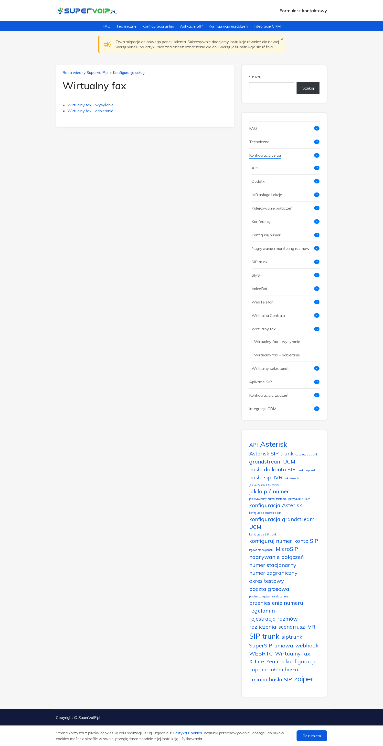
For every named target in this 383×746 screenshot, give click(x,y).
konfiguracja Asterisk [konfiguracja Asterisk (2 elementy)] (275, 505)
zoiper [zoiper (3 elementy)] (304, 678)
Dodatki (258, 181)
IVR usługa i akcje (267, 194)
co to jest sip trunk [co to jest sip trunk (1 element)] (307, 454)
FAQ (106, 26)
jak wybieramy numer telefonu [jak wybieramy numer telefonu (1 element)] (267, 499)
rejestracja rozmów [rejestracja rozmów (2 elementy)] (273, 618)
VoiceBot (259, 288)
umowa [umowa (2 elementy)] (283, 645)
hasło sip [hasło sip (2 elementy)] (260, 477)
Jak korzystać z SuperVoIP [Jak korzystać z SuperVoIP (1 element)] (264, 485)
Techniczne (126, 26)
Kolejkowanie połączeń (272, 208)
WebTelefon (263, 302)
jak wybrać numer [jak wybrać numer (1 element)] (299, 499)
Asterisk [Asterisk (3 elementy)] (273, 444)
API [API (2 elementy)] (253, 444)
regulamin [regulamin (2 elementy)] (262, 610)
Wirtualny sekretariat (270, 368)
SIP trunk (259, 261)
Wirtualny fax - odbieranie (90, 110)
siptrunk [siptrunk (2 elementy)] (292, 636)
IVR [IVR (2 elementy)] (278, 477)
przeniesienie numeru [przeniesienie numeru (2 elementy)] (276, 602)
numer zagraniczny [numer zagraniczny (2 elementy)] (273, 572)
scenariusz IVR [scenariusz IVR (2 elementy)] (296, 626)
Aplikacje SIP (191, 26)
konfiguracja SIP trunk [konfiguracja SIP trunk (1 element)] (263, 534)
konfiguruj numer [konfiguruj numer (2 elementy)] (270, 540)
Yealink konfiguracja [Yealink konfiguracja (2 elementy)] (291, 661)
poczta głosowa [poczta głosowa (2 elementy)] (269, 588)
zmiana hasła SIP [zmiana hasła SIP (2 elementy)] (270, 679)
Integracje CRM (267, 26)
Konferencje (262, 221)
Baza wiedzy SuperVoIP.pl (85, 72)
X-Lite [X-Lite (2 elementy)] (256, 661)
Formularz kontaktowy (303, 10)
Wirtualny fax (264, 328)
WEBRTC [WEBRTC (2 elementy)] (261, 653)
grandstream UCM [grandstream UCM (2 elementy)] (272, 461)
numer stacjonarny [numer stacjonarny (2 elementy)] (272, 565)
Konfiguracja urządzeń (228, 26)
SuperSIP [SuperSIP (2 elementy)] (260, 645)
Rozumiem (312, 735)
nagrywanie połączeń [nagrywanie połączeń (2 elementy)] (276, 557)
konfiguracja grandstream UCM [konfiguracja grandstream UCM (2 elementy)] (281, 523)
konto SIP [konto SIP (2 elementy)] (306, 540)
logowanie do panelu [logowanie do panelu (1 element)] (261, 550)
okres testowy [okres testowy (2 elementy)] (266, 580)
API (255, 167)
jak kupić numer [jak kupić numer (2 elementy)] (269, 491)
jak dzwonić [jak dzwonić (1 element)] (292, 478)
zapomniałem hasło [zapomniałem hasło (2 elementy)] (273, 669)
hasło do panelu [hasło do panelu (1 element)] (307, 470)
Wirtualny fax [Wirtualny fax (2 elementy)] (292, 653)
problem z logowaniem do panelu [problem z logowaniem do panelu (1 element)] (268, 596)
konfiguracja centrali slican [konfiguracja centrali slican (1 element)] (265, 512)
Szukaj (255, 76)
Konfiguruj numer (266, 234)
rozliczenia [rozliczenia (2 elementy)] (262, 626)
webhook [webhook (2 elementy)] (306, 645)
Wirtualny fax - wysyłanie (90, 104)
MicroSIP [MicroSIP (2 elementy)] (287, 548)
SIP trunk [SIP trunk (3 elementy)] (264, 636)
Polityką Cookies (187, 732)
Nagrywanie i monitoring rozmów (280, 248)
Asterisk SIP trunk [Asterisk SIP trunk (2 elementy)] (271, 453)
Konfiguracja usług (158, 26)
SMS (256, 275)
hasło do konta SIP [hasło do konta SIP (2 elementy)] (272, 469)
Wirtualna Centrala (268, 315)
